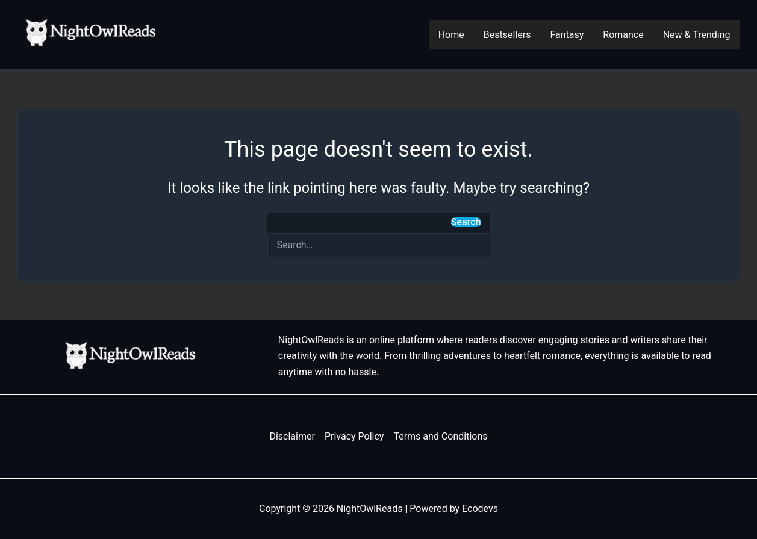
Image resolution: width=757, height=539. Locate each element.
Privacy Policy (354, 436)
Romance (623, 34)
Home (451, 34)
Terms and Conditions (440, 436)
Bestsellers (507, 34)
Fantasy (567, 34)
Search (466, 222)
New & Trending (697, 34)
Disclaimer (291, 436)
